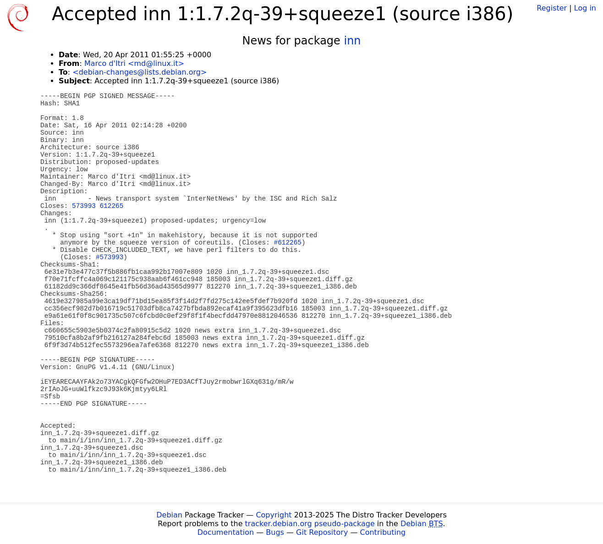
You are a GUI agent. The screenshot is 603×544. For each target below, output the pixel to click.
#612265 (288, 242)
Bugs (275, 532)
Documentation (225, 532)
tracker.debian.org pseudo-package (310, 523)
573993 (84, 206)
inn (352, 40)
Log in (585, 8)
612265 (112, 206)
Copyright (273, 515)
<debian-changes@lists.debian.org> (139, 72)
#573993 (109, 257)
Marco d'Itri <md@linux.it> (134, 63)
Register (552, 8)
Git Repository (322, 532)
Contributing (383, 532)
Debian (169, 515)
